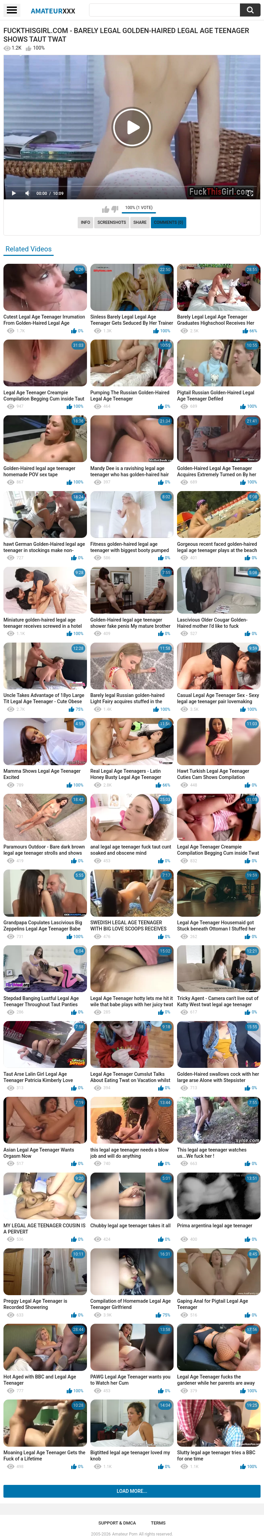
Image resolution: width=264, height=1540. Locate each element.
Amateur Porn (125, 1534)
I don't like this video (114, 209)
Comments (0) (168, 222)
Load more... (132, 1491)
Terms (158, 1523)
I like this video (105, 209)
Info (85, 222)
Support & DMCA (117, 1523)
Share (139, 222)
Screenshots (112, 222)
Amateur (53, 10)
